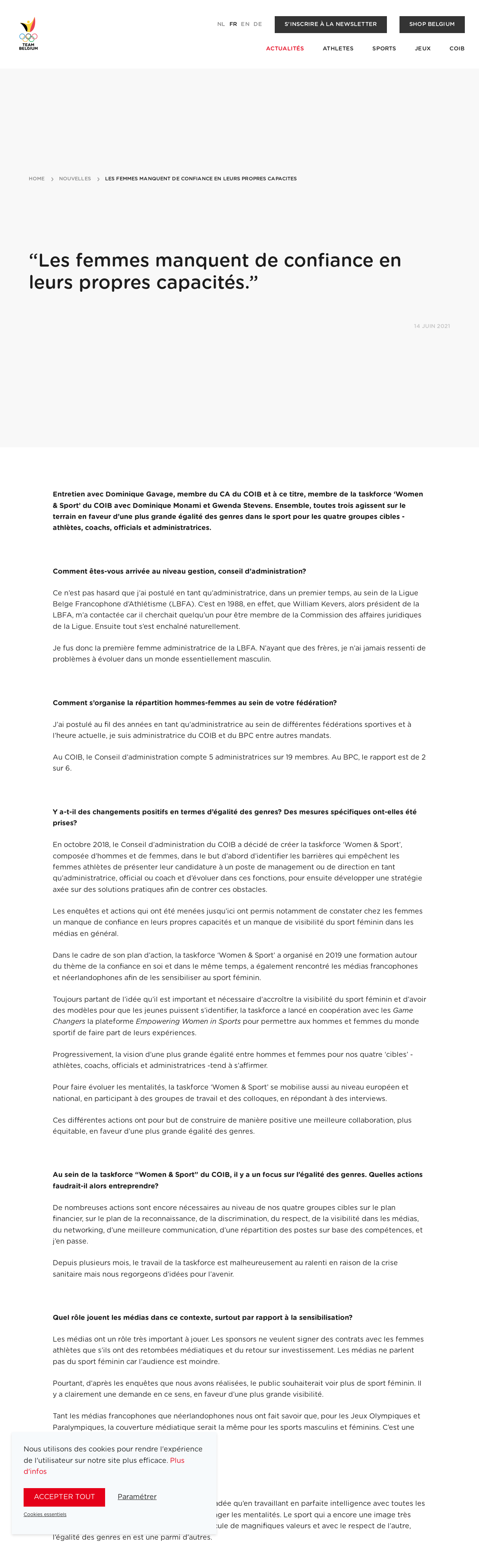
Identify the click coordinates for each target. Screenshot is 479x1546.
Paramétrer (137, 1497)
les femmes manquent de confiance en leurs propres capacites (201, 179)
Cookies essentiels (45, 1514)
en (245, 24)
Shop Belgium (432, 24)
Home (37, 179)
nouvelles (75, 179)
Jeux (423, 49)
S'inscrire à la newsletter (331, 24)
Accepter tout (64, 1497)
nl (221, 24)
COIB (457, 49)
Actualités (285, 49)
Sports (384, 49)
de (257, 24)
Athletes (338, 49)
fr (233, 24)
